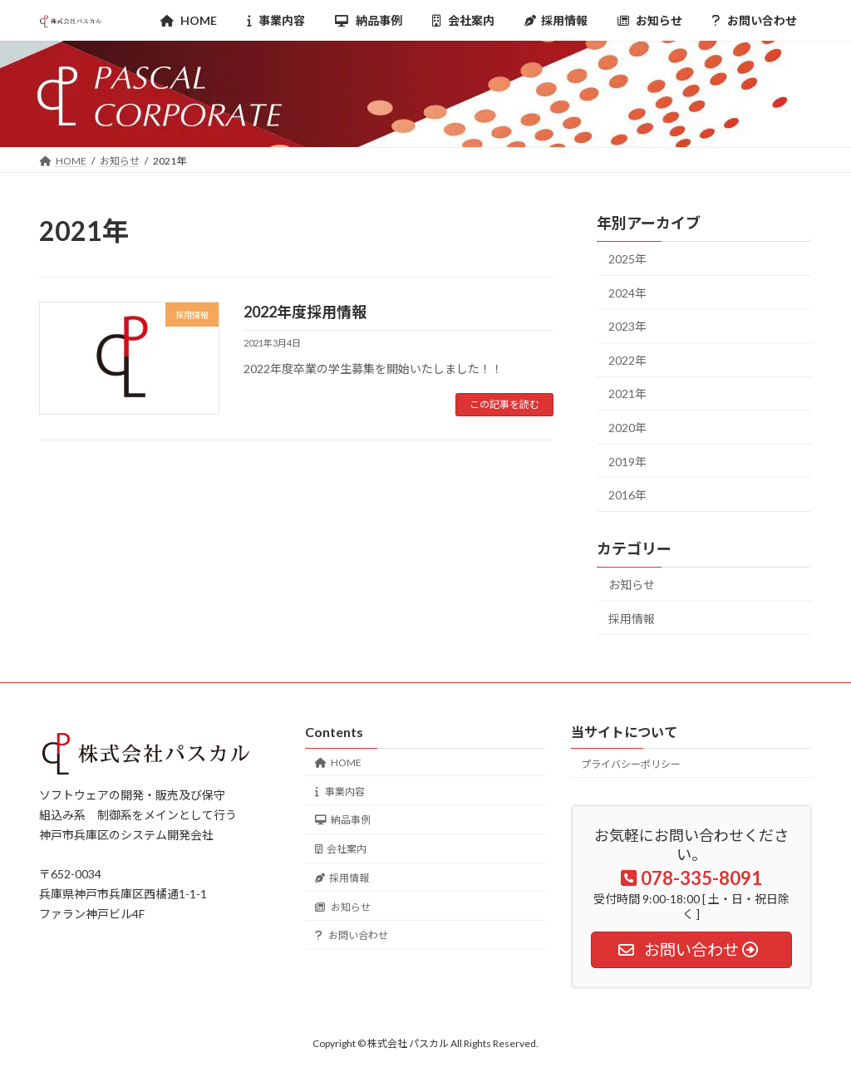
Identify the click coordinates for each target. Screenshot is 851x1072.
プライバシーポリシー (631, 763)
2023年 (627, 326)
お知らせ (631, 585)
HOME (338, 761)
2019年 (627, 462)
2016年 (627, 495)
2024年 (627, 293)
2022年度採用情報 (304, 311)
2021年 (627, 394)
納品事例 (343, 820)
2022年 (627, 360)
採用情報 (631, 619)
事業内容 (340, 790)
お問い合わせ (351, 935)
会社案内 (340, 849)
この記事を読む (504, 404)
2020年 (627, 427)
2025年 (627, 259)
